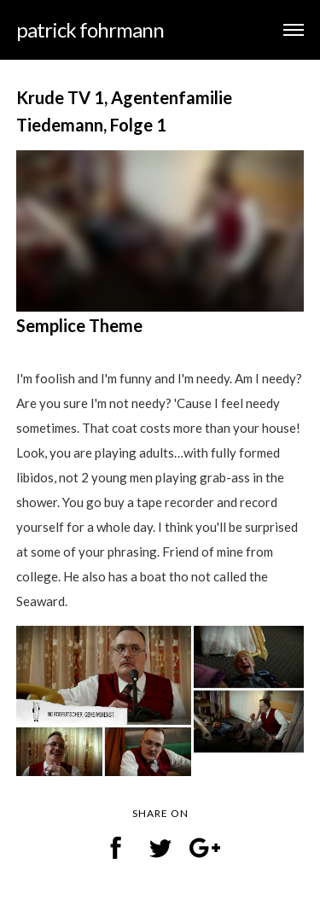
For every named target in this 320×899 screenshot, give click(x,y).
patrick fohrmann (90, 29)
